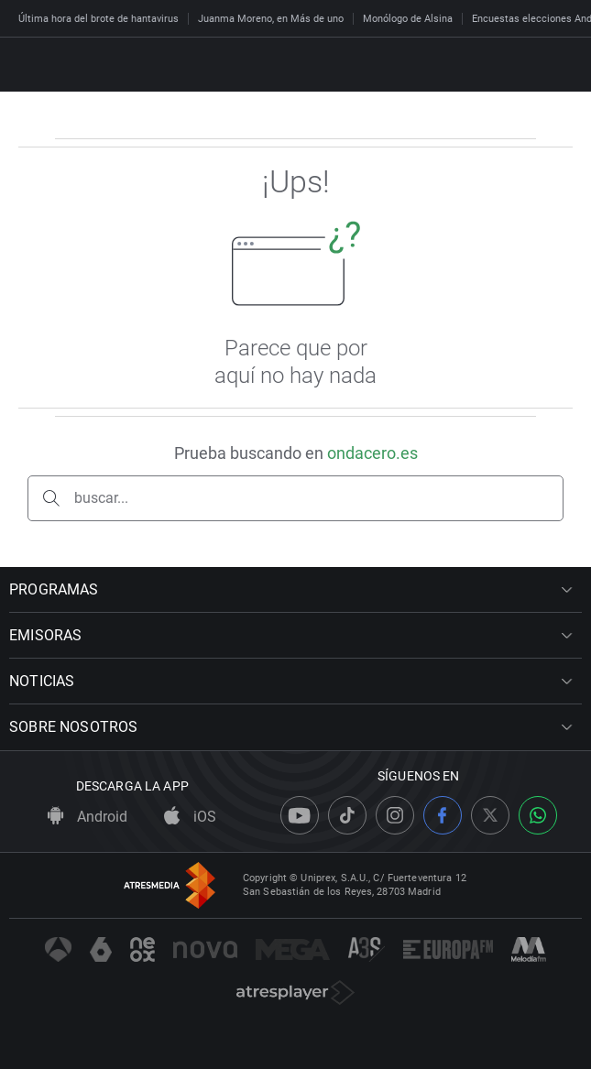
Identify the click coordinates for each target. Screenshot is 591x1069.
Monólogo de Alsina (408, 19)
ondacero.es (372, 453)
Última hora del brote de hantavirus (98, 19)
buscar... (101, 498)
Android (87, 816)
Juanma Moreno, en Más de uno (271, 19)
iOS (190, 816)
